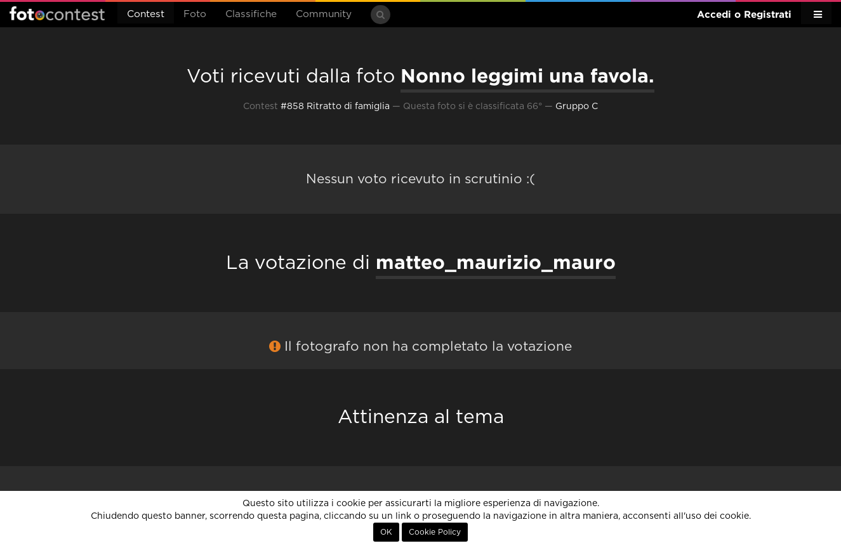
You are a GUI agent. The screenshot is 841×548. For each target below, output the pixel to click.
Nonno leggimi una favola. (527, 75)
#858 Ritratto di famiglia (335, 106)
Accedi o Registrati (744, 14)
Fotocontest (57, 13)
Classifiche (251, 14)
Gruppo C (576, 106)
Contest (145, 14)
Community (324, 14)
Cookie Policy (435, 532)
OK (386, 532)
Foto (194, 14)
